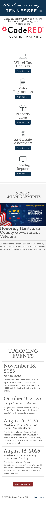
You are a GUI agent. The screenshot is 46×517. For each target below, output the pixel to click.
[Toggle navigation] (41, 10)
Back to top (39, 497)
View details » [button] (23, 71)
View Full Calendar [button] (23, 484)
